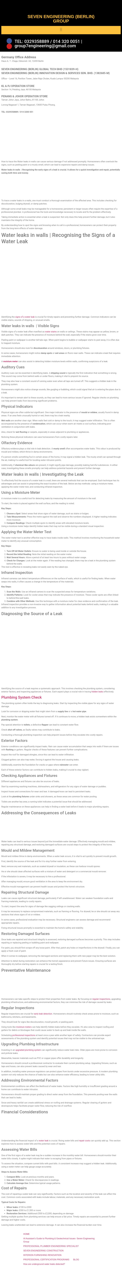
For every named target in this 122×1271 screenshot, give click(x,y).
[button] (61, 29)
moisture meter (10, 364)
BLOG (76, 1262)
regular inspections (101, 1001)
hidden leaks (97, 694)
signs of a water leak (25, 319)
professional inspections (23, 1037)
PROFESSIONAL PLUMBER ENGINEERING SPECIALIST (51, 1249)
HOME (26, 1236)
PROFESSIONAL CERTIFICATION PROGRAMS (46, 1262)
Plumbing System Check (21, 700)
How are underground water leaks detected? (44, 1266)
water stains (51, 334)
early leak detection (43, 1016)
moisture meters (24, 1029)
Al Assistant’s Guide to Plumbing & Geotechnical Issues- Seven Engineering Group (59, 1242)
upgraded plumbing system (28, 1052)
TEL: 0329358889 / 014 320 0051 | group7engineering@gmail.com (48, 45)
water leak (43, 1143)
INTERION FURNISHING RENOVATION (42, 1258)
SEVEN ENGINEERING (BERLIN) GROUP (61, 18)
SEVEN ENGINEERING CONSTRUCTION (43, 1253)
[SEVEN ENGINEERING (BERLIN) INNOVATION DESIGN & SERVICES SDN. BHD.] (61, 140)
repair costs (84, 1143)
